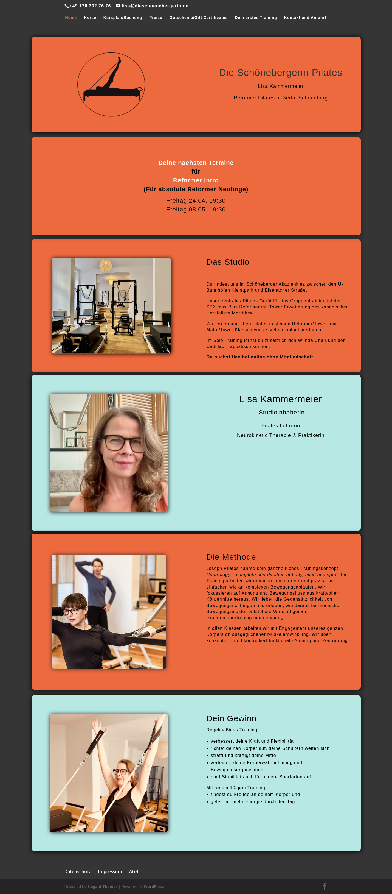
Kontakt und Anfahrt (305, 18)
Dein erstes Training (256, 18)
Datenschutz (77, 871)
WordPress (154, 886)
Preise (155, 18)
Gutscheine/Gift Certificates (199, 18)
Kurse (90, 18)
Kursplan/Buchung (122, 18)
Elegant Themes (102, 886)
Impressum (110, 871)
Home (71, 18)
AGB (133, 871)
